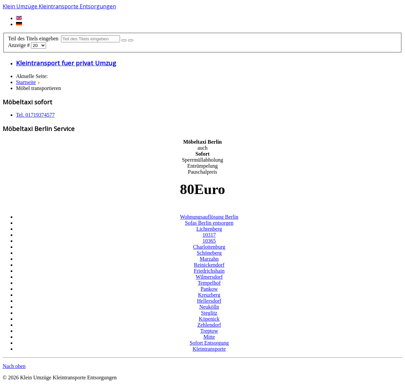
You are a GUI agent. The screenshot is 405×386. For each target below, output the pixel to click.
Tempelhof (209, 283)
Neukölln (209, 307)
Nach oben (14, 366)
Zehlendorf (209, 325)
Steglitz (209, 313)
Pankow (209, 289)
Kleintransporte (209, 349)
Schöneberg (209, 253)
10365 (209, 241)
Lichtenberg (209, 229)
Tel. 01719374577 (35, 115)
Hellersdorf (209, 301)
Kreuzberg (209, 295)
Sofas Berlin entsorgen (209, 223)
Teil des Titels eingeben (34, 38)
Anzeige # (19, 45)
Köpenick (209, 319)
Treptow (209, 331)
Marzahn (209, 259)
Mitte (209, 337)
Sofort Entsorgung (209, 343)
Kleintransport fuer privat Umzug (66, 63)
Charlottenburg (209, 247)
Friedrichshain (209, 271)
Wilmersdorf (209, 277)
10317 (209, 235)
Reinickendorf (209, 265)
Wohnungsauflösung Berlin (209, 217)
